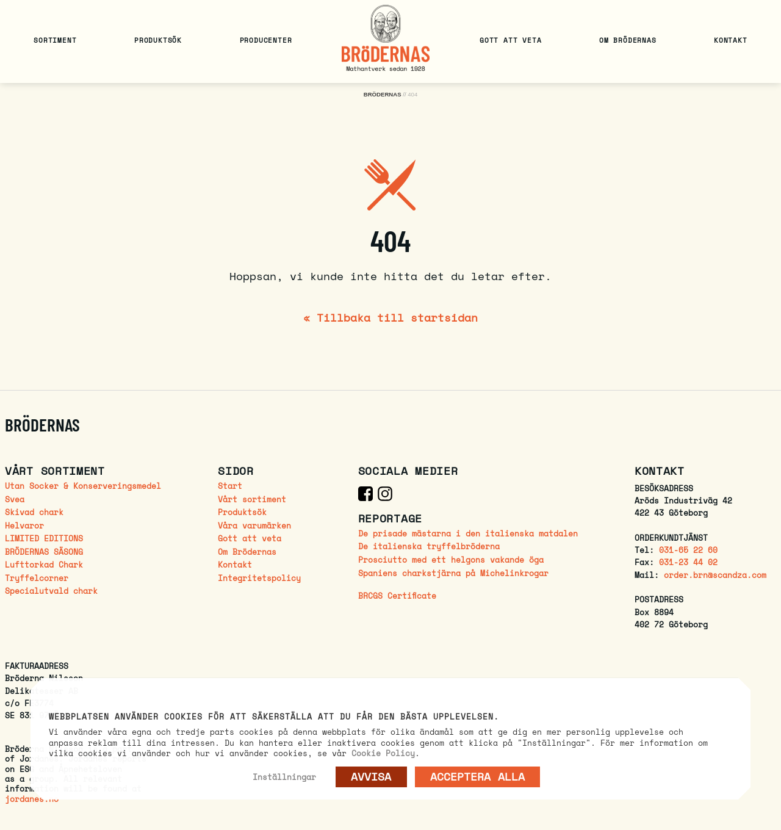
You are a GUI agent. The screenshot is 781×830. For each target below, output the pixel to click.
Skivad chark (34, 512)
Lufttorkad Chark (44, 565)
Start (230, 486)
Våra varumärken (254, 526)
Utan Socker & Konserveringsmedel (83, 486)
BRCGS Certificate (397, 596)
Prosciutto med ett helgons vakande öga (451, 560)
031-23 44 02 (688, 562)
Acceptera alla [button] (477, 776)
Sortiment (55, 40)
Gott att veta (510, 40)
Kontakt (730, 40)
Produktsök (158, 40)
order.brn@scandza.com (715, 575)
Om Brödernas (628, 40)
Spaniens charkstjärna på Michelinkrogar (453, 573)
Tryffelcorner (36, 578)
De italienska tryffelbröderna (429, 546)
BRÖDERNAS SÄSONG (44, 552)
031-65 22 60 (688, 550)
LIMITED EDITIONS (44, 538)
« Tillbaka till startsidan (390, 317)
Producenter (266, 40)
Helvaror (24, 526)
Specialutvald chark (51, 591)
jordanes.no (32, 799)
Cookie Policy (383, 753)
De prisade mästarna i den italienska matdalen (468, 534)
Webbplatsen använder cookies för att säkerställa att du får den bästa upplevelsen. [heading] (274, 717)
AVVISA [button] (371, 776)
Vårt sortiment (252, 499)
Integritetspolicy (259, 578)
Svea (14, 499)
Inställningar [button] (284, 777)
